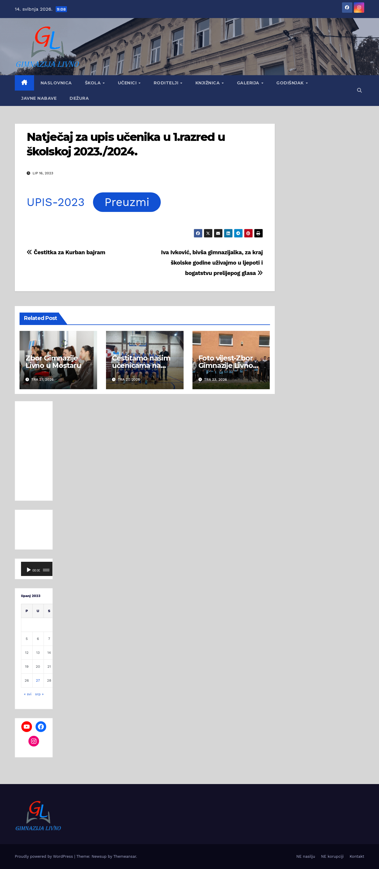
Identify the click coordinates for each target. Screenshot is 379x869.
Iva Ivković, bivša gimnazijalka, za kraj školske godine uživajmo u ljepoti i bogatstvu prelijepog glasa (212, 262)
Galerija (249, 83)
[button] (359, 90)
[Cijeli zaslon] (47, 570)
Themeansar (124, 856)
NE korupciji (332, 856)
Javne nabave (39, 98)
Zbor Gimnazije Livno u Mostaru (53, 362)
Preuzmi (127, 202)
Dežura (79, 98)
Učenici (128, 83)
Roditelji (167, 83)
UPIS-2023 (56, 202)
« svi (28, 694)
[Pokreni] (29, 570)
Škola (93, 83)
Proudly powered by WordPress (44, 856)
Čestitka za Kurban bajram (66, 252)
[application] (33, 569)
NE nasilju (305, 856)
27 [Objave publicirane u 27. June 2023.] (38, 680)
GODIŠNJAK (290, 83)
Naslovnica (56, 83)
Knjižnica (208, 83)
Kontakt (357, 856)
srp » (39, 694)
